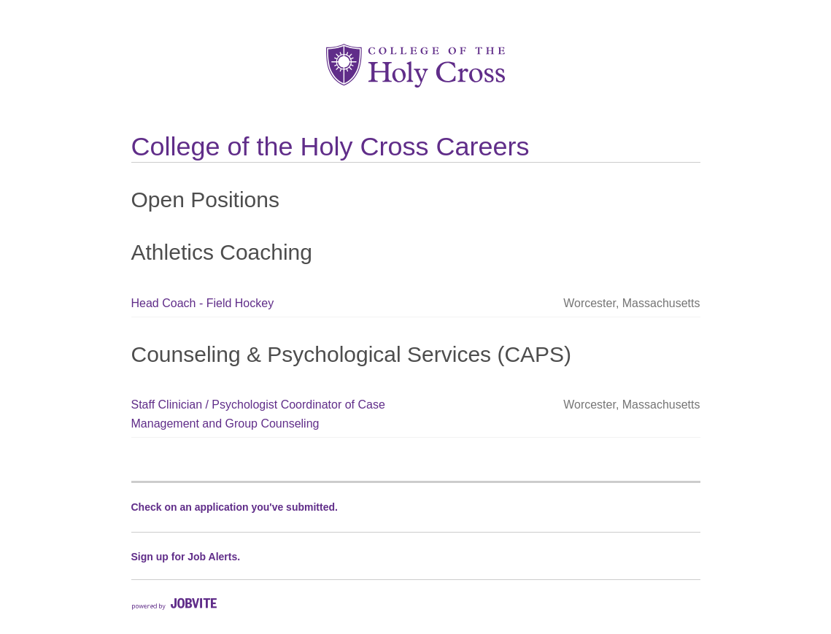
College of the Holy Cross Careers (330, 146)
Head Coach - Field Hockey (202, 303)
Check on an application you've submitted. (234, 507)
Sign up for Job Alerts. (186, 557)
